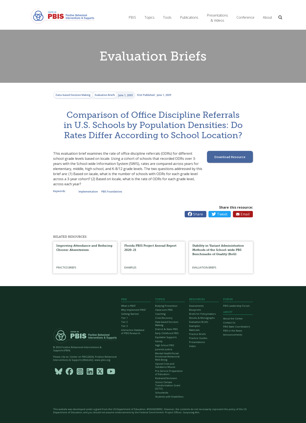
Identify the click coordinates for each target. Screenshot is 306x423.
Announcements (232, 334)
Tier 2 (124, 321)
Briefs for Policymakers (202, 313)
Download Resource (229, 157)
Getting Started (130, 313)
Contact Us (229, 322)
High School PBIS (164, 345)
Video (192, 346)
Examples (194, 325)
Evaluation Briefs (198, 321)
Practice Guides (198, 338)
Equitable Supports (166, 337)
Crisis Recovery (164, 317)
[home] (62, 15)
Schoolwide (161, 392)
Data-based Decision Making (166, 323)
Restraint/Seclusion (166, 378)
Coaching (160, 313)
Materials (194, 330)
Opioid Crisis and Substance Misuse (165, 365)
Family (159, 341)
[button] (132, 17)
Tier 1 (124, 317)
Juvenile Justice (163, 349)
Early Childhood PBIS (166, 333)
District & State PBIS (166, 329)
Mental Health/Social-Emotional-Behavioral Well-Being (167, 356)
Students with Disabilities (169, 396)
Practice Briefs (197, 334)
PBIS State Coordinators (236, 326)
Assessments (196, 305)
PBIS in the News (232, 330)
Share (195, 214)
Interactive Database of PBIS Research (132, 331)
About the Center (233, 318)
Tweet (220, 214)
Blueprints (195, 309)
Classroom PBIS (164, 309)
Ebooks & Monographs (202, 317)
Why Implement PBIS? (133, 309)
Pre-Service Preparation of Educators (169, 372)
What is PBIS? (128, 305)
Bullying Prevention (166, 305)
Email (243, 214)
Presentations (197, 342)
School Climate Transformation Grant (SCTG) (167, 385)
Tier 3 (124, 325)
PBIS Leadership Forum (236, 305)
